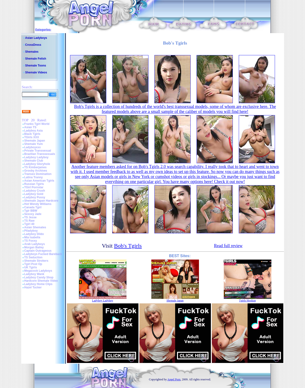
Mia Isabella (32, 237)
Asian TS (30, 127)
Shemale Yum (33, 144)
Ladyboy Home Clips (38, 284)
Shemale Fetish (35, 58)
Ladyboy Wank (34, 274)
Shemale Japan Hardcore (41, 200)
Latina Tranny (33, 177)
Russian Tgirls (34, 184)
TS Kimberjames (35, 167)
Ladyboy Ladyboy (36, 157)
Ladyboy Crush (34, 190)
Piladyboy (31, 230)
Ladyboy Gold (33, 194)
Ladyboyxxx (32, 147)
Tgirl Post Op (33, 264)
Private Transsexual (37, 150)
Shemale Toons (35, 65)
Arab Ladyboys (34, 244)
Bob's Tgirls (128, 246)
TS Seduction (33, 257)
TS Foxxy (30, 240)
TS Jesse (30, 217)
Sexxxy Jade (32, 214)
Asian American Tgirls (39, 180)
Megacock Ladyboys (38, 270)
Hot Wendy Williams (37, 204)
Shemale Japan (34, 140)
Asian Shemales (35, 227)
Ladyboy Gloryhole (37, 164)
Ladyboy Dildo (34, 234)
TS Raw (29, 220)
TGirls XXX (31, 137)
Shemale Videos (36, 72)
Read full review (228, 245)
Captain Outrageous (38, 250)
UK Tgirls (30, 267)
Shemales (32, 51)
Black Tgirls (32, 134)
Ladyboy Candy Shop (39, 277)
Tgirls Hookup (247, 300)
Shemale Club (33, 160)
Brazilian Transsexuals (39, 154)
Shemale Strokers (36, 260)
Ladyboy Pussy (34, 197)
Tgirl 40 (29, 224)
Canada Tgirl (33, 207)
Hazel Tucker (33, 287)
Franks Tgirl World (37, 124)
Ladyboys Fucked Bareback (43, 254)
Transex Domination (38, 174)
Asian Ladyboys (36, 38)
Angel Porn (173, 379)
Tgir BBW (30, 210)
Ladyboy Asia (33, 130)
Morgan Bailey (34, 247)
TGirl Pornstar (34, 187)
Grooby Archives (35, 170)
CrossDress (33, 44)
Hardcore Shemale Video (41, 280)
